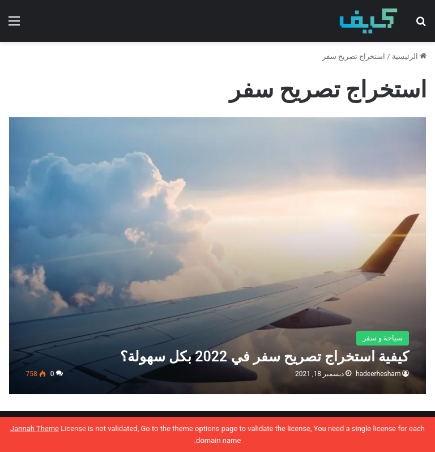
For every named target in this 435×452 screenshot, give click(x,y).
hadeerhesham (378, 374)
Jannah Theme (34, 428)
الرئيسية (409, 56)
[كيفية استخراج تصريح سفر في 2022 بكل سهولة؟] (218, 255)
